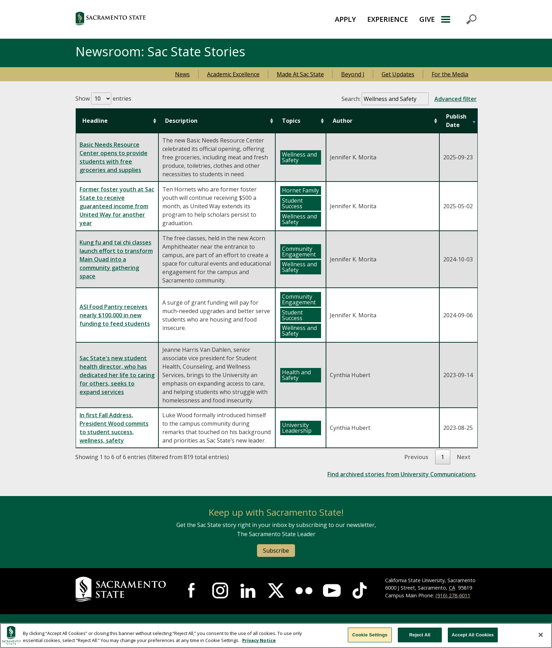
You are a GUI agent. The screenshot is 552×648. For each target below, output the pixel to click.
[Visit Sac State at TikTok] (360, 590)
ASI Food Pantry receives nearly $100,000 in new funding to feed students (115, 315)
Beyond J (352, 74)
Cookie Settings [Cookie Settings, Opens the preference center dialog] (369, 634)
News (182, 74)
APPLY (345, 19)
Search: (409, 99)
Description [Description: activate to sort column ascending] (181, 121)
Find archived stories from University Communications (401, 474)
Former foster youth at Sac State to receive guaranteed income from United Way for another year (117, 206)
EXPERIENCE (387, 19)
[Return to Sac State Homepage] (145, 19)
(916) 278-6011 (452, 595)
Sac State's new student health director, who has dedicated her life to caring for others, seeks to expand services (117, 375)
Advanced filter (455, 99)
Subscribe (276, 550)
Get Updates (398, 74)
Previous (416, 457)
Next (464, 457)
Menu (458, 19)
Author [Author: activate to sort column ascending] (342, 121)
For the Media (450, 74)
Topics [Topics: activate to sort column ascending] (291, 121)
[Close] (540, 634)
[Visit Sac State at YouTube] (332, 590)
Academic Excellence (233, 74)
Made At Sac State (300, 74)
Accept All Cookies (473, 634)
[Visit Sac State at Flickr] (304, 590)
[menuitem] (345, 19)
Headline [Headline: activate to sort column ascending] (95, 121)
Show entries (103, 98)
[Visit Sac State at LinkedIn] (248, 590)
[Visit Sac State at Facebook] (192, 590)
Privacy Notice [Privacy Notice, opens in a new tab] (259, 640)
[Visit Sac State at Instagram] (220, 590)
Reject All (420, 634)
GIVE (427, 19)
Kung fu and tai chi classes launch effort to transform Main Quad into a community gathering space (116, 259)
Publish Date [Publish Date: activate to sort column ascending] (456, 121)
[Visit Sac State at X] (276, 590)
